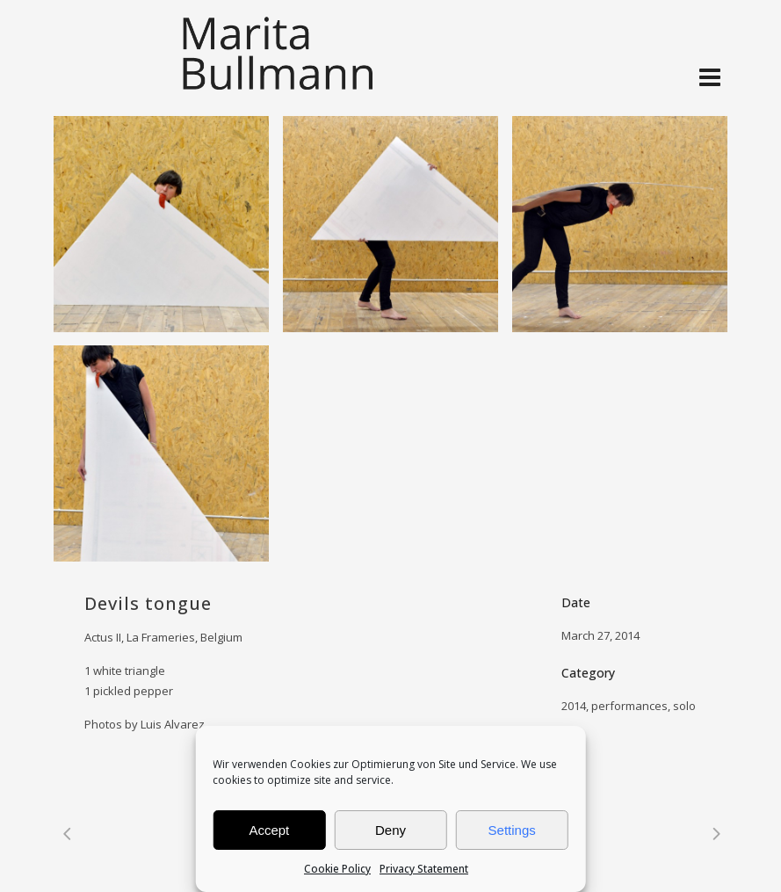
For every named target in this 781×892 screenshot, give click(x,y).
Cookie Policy (337, 868)
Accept (269, 830)
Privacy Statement (424, 868)
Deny (390, 830)
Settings (512, 830)
